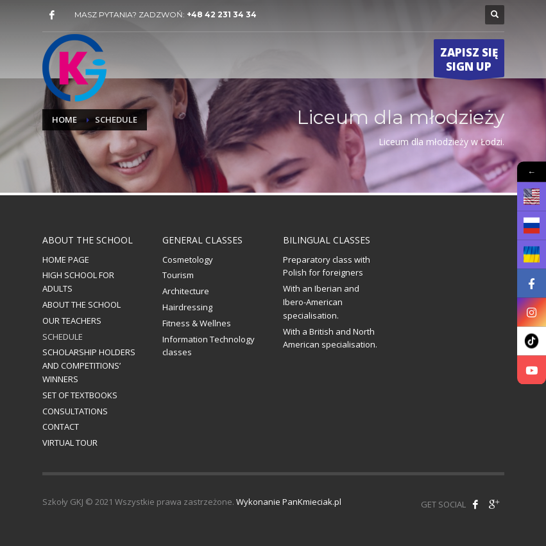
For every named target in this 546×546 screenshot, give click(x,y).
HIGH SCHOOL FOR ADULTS (78, 281)
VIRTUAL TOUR (70, 442)
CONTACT (60, 426)
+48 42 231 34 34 (222, 14)
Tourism (178, 275)
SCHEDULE (62, 336)
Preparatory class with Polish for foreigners (326, 266)
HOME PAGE (65, 259)
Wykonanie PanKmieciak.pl (288, 501)
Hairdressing (187, 307)
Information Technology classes (208, 345)
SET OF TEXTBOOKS (79, 395)
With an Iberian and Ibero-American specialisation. (321, 302)
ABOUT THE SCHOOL (81, 304)
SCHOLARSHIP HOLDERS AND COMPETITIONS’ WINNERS (88, 365)
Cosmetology (187, 259)
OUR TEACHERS (71, 320)
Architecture (185, 291)
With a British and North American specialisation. (330, 338)
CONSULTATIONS (75, 411)
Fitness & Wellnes (196, 323)
